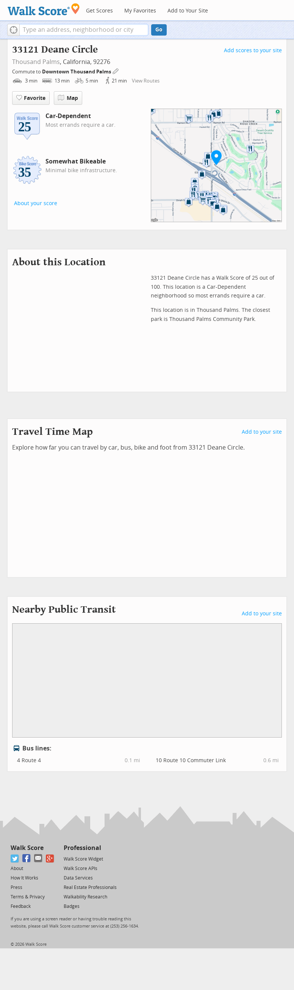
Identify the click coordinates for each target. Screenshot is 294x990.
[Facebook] (26, 858)
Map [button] (68, 98)
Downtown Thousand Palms (77, 72)
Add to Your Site (187, 11)
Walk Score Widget (83, 859)
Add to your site (262, 432)
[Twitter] (15, 858)
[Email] (38, 858)
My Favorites (140, 11)
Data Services (78, 878)
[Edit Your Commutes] (116, 70)
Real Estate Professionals (90, 887)
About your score (35, 203)
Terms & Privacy (28, 897)
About (17, 868)
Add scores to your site (253, 50)
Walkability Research (85, 897)
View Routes (146, 81)
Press (16, 887)
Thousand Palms (36, 61)
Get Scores (99, 11)
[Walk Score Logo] (44, 9)
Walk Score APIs (80, 868)
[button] (13, 30)
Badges (72, 906)
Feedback (21, 906)
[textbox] (84, 30)
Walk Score (27, 847)
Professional (82, 847)
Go (159, 29)
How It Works (24, 878)
